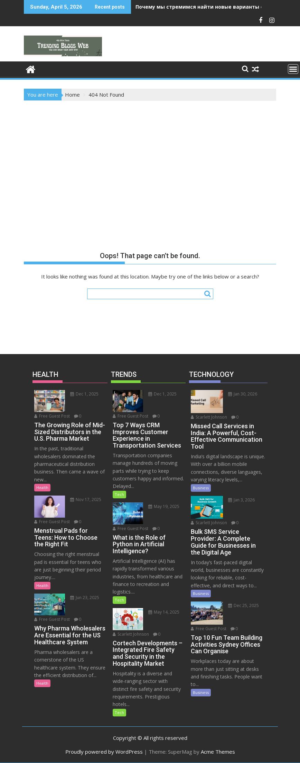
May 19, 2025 (163, 506)
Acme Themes (218, 751)
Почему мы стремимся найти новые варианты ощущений (212, 6)
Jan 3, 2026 (241, 500)
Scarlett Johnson (131, 634)
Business (201, 487)
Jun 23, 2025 (84, 597)
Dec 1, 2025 (84, 394)
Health (42, 487)
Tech (119, 494)
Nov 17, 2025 (85, 499)
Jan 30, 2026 (242, 394)
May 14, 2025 (163, 612)
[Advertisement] (150, 152)
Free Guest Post (52, 416)
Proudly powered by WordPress (104, 751)
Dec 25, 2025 (243, 605)
